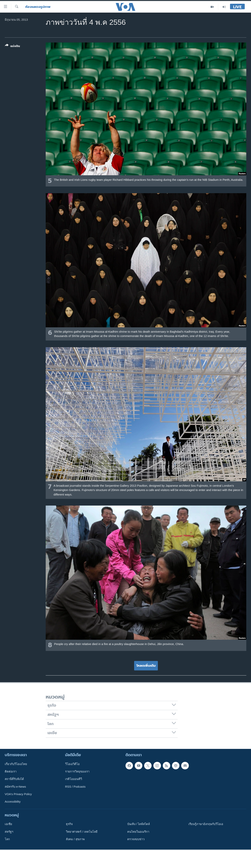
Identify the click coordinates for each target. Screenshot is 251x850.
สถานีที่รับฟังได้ (14, 779)
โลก (7, 839)
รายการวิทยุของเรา (77, 771)
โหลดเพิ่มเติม (146, 665)
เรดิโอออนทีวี (73, 779)
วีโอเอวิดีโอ (72, 764)
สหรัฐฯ (9, 831)
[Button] (12, 46)
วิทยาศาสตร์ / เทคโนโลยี (81, 831)
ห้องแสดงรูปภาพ (38, 6)
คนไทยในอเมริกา (138, 831)
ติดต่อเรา (10, 771)
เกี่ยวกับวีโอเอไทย (16, 764)
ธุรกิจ (69, 824)
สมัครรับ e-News (15, 786)
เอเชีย (8, 824)
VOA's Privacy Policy (18, 794)
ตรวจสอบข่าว (136, 839)
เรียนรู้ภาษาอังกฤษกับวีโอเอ (205, 824)
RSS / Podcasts (75, 786)
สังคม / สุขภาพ (75, 839)
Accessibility (13, 801)
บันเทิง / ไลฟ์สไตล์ (138, 824)
